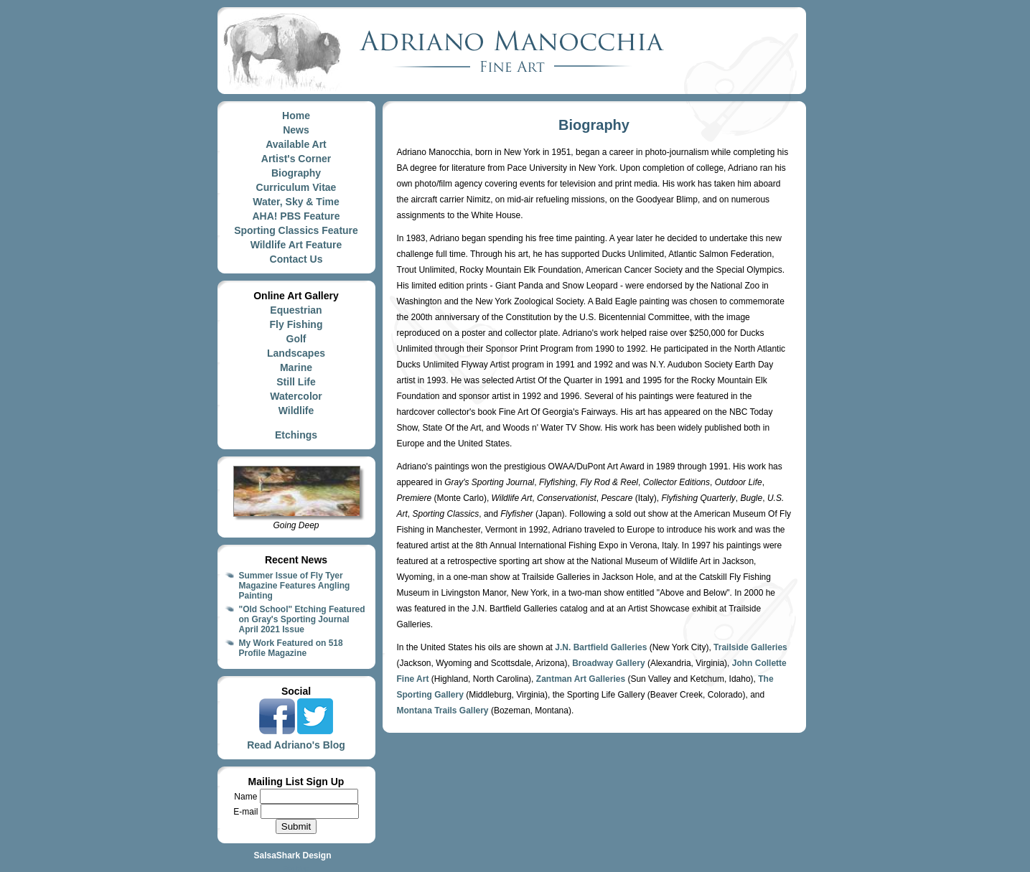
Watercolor (296, 396)
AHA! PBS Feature (296, 216)
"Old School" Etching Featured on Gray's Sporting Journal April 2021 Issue (302, 619)
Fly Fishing (296, 324)
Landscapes (296, 353)
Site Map (296, 868)
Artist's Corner (296, 158)
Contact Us (296, 259)
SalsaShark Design (292, 855)
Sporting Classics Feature (296, 230)
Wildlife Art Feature (296, 244)
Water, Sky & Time (296, 201)
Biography (296, 173)
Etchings (296, 435)
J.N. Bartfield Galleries (601, 647)
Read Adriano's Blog (296, 745)
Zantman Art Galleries (580, 679)
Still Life (295, 382)
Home (296, 115)
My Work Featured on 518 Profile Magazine (291, 648)
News (296, 130)
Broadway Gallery (608, 663)
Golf (296, 338)
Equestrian (296, 310)
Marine (296, 367)
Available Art (296, 144)
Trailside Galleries (750, 647)
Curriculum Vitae (296, 187)
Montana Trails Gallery (443, 710)
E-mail (246, 812)
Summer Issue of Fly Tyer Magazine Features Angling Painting (294, 586)
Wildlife (296, 410)
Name (246, 797)
